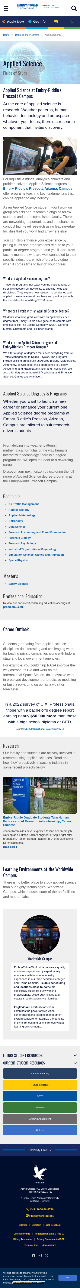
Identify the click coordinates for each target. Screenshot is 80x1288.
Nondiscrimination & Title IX (49, 1234)
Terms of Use (31, 1245)
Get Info (37, 21)
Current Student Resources (24, 1063)
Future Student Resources (22, 1055)
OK (67, 1277)
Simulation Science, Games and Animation (36, 554)
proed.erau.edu (13, 606)
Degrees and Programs (27, 35)
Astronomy (16, 521)
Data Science (17, 526)
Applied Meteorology (22, 515)
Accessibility (49, 1245)
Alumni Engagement (40, 1119)
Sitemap (23, 1225)
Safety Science (18, 583)
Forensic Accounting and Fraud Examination (38, 532)
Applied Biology (19, 509)
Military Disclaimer (22, 1239)
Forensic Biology (20, 537)
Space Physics (18, 560)
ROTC (40, 1096)
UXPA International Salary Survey (44, 729)
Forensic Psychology (22, 543)
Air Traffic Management (24, 504)
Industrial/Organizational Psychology (33, 549)
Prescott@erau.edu (40, 1215)
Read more (9, 846)
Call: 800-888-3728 (40, 1209)
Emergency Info (22, 1234)
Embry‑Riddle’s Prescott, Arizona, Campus (37, 188)
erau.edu (40, 1174)
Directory (36, 1225)
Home (6, 35)
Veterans (40, 1107)
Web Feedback (53, 1225)
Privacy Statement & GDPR (28, 1282)
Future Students (40, 1085)
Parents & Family (40, 1073)
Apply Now (13, 21)
